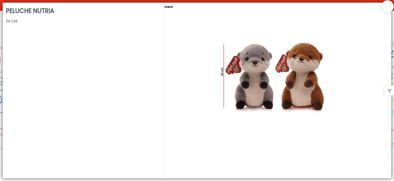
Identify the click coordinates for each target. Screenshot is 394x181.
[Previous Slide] (167, 7)
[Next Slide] (171, 7)
